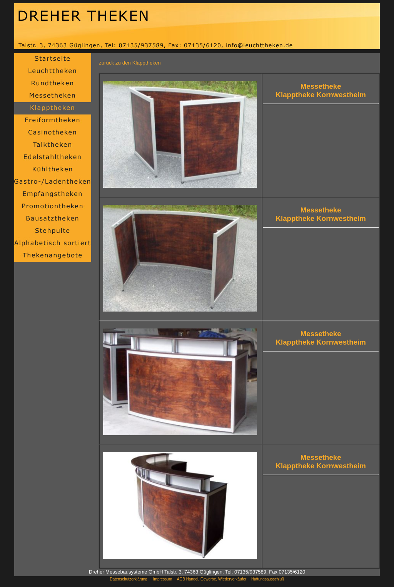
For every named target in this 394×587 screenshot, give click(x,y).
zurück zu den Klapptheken (130, 63)
